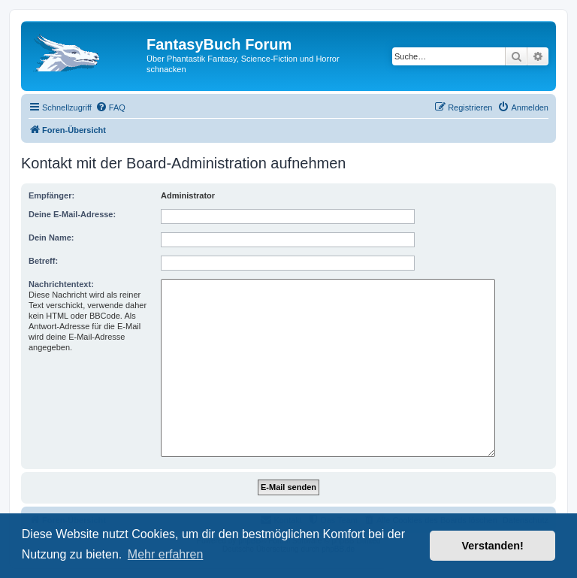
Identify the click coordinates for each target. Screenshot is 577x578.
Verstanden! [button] (493, 546)
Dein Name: (51, 237)
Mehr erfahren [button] (166, 554)
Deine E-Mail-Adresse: (72, 214)
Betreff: (43, 260)
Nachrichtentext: (61, 284)
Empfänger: (51, 195)
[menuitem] (110, 107)
